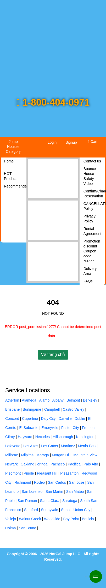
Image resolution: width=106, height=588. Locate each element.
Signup (71, 142)
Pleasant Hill (47, 473)
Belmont (73, 400)
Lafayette (12, 446)
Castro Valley (73, 409)
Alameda (29, 400)
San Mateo (75, 491)
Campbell (52, 409)
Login (52, 142)
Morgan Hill (61, 455)
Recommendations (15, 186)
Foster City (70, 428)
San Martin (54, 491)
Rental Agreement (92, 231)
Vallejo (10, 519)
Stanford (31, 510)
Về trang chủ (53, 354)
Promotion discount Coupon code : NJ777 (91, 251)
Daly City (48, 418)
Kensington (85, 437)
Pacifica (74, 464)
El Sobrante (28, 428)
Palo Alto (90, 464)
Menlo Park (87, 446)
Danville (65, 418)
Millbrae (11, 455)
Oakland (27, 464)
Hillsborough (63, 437)
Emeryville (49, 428)
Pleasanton (69, 473)
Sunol (65, 510)
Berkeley (90, 400)
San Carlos (57, 482)
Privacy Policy (89, 218)
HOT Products (11, 176)
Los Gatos (49, 446)
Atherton (12, 400)
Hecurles (42, 437)
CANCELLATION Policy (94, 206)
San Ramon (27, 501)
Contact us (92, 161)
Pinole (29, 473)
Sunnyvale (49, 510)
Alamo (44, 400)
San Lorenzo (32, 491)
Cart (92, 142)
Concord (12, 418)
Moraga (42, 455)
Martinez (68, 446)
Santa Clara (49, 501)
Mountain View (85, 455)
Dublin (80, 418)
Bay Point (71, 519)
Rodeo (39, 482)
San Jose (76, 482)
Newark (11, 464)
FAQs (88, 281)
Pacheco (58, 464)
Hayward (25, 437)
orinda (42, 464)
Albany (58, 400)
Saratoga (69, 501)
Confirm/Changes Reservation (94, 193)
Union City (82, 510)
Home (9, 161)
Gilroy (10, 437)
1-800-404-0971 (53, 102)
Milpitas (27, 455)
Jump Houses (13, 147)
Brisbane (12, 409)
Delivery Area (90, 271)
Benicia (88, 519)
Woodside (52, 519)
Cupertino (30, 418)
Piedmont (13, 473)
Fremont (89, 428)
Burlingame (32, 409)
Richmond (23, 482)
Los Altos (30, 446)
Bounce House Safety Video (89, 176)
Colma (10, 528)
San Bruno (27, 528)
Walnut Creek (30, 519)
